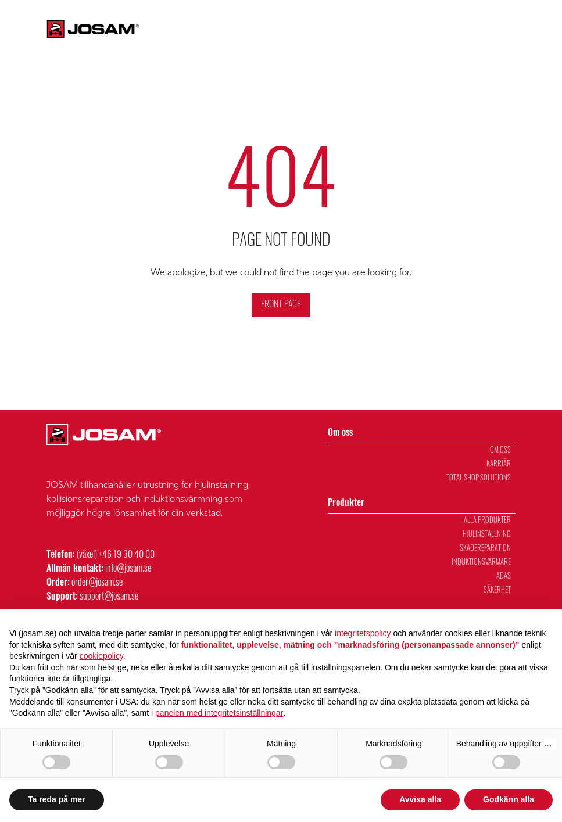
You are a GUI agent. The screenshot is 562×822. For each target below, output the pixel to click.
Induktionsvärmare (481, 562)
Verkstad (539, 43)
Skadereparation (485, 548)
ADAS (503, 576)
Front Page (280, 305)
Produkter (335, 43)
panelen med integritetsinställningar (219, 712)
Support (350, 14)
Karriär (443, 14)
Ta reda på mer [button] (56, 799)
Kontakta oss (301, 14)
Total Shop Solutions (478, 478)
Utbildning (439, 43)
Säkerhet (497, 590)
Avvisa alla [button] (420, 799)
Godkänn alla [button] (508, 799)
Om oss (394, 43)
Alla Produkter (487, 521)
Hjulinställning (487, 535)
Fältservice (397, 14)
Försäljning (490, 43)
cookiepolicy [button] (101, 656)
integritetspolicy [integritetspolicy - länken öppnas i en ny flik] (363, 633)
